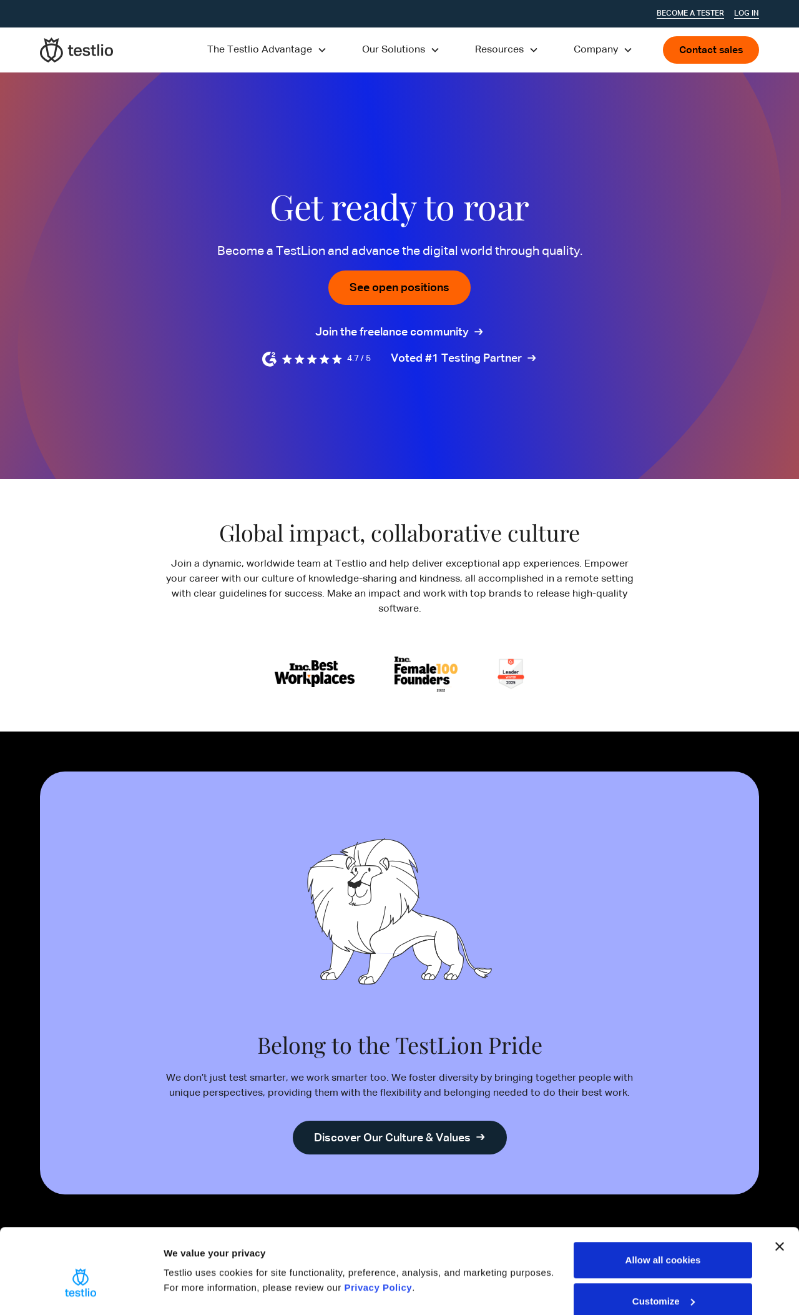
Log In (746, 13)
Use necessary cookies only (662, 1281)
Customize (663, 1241)
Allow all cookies (663, 1199)
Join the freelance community (392, 333)
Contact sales (711, 51)
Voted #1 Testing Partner (456, 359)
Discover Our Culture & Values (392, 1138)
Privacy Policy (378, 1227)
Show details (193, 1261)
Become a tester (690, 13)
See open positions (399, 288)
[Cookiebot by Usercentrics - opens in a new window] (80, 1290)
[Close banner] (779, 1186)
